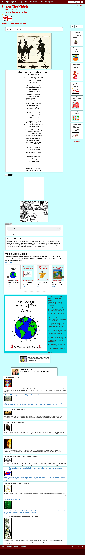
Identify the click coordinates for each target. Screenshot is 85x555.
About (2, 546)
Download (9, 232)
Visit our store (8, 262)
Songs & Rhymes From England (14, 23)
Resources (23, 546)
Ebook (8, 286)
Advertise (15, 546)
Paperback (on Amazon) (13, 288)
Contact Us (9, 546)
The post (5, 405)
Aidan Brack (17, 234)
